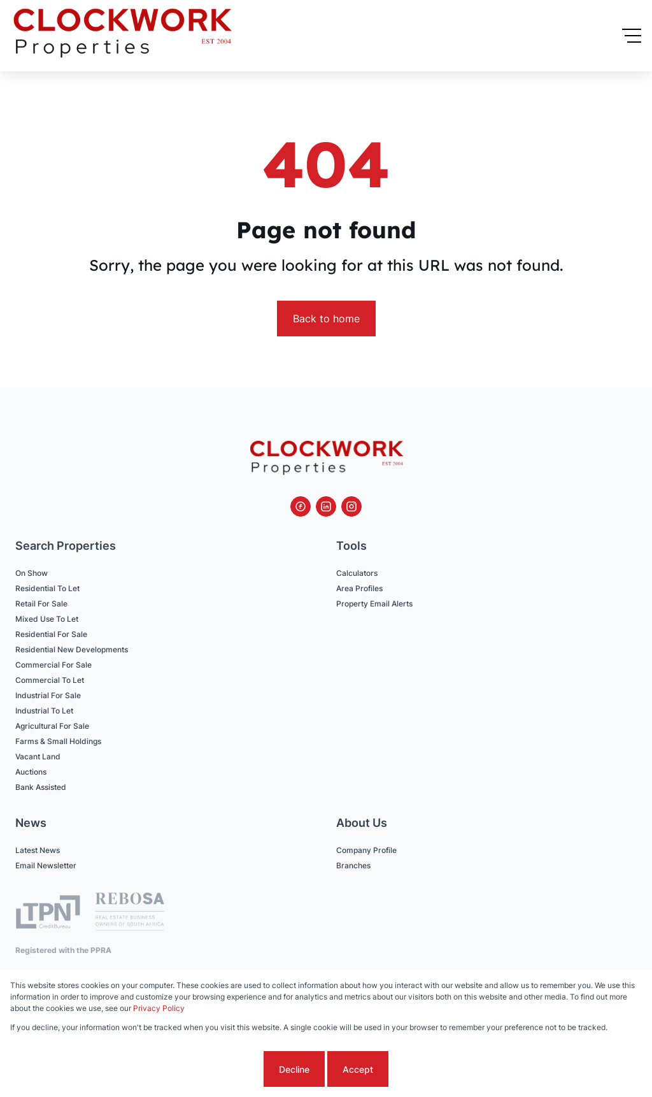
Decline (294, 1069)
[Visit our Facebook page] (300, 506)
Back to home (326, 318)
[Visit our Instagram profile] (351, 506)
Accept (358, 1069)
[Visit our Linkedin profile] (326, 506)
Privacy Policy (159, 1008)
